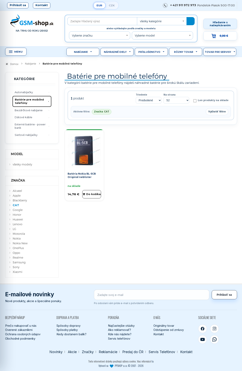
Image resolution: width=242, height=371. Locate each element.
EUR (99, 5)
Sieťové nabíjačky (26, 134)
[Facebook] (202, 328)
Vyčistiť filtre (217, 111)
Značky (88, 352)
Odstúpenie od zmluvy (168, 330)
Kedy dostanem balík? (71, 334)
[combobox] (162, 21)
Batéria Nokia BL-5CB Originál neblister (82, 175)
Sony (16, 267)
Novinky (56, 352)
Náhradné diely (115, 51)
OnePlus (18, 248)
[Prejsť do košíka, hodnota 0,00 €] (220, 35)
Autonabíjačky (24, 92)
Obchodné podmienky (20, 338)
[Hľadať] (191, 21)
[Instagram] (214, 328)
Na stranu (170, 94)
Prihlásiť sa (18, 5)
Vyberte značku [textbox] (82, 35)
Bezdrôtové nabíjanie (29, 110)
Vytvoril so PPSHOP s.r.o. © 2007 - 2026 (121, 366)
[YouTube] (202, 339)
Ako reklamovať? (119, 330)
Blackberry (20, 200)
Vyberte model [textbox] (145, 35)
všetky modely (22, 164)
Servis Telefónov (162, 352)
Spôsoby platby (67, 330)
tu (153, 361)
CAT (16, 205)
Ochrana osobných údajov (22, 334)
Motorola (19, 233)
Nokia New (20, 243)
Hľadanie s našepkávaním (220, 24)
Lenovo (17, 224)
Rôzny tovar (183, 51)
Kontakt (41, 5)
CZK (112, 5)
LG (14, 229)
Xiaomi (17, 271)
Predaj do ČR (132, 352)
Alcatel (17, 190)
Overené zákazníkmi (19, 330)
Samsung (19, 262)
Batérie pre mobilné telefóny (29, 101)
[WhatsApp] (214, 339)
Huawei (18, 219)
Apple (17, 195)
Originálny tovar (163, 326)
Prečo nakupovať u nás (20, 326)
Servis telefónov (119, 338)
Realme (18, 257)
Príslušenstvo (149, 51)
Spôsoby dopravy (68, 326)
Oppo (16, 252)
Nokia (17, 238)
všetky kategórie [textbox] (151, 21)
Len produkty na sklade (210, 100)
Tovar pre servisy (218, 51)
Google (18, 210)
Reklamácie (108, 352)
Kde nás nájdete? (119, 334)
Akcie (72, 352)
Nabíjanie (81, 51)
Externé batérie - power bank (30, 126)
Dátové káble (23, 117)
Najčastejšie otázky (121, 326)
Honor (17, 214)
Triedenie (141, 94)
